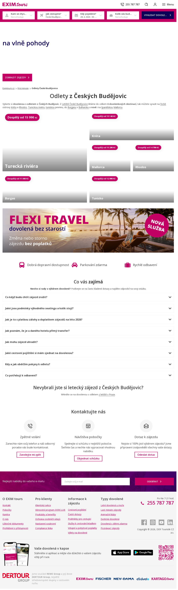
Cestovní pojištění (77, 509)
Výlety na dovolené (77, 532)
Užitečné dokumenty (13, 523)
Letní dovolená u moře (112, 505)
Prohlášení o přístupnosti (15, 528)
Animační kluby (108, 514)
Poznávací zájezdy (110, 528)
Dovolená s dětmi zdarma (114, 523)
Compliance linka (43, 528)
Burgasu (72, 107)
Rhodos (23, 107)
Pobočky (7, 509)
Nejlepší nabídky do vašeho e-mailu (23, 481)
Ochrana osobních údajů (47, 519)
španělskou (107, 107)
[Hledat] (146, 4)
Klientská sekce (43, 505)
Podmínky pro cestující (79, 518)
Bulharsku (84, 107)
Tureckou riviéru (36, 107)
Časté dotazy (74, 514)
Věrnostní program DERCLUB (50, 509)
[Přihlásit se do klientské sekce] (155, 4)
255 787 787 (160, 503)
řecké (163, 103)
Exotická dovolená (110, 519)
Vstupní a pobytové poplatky (82, 528)
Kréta (13, 107)
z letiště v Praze (107, 394)
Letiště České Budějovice (75, 103)
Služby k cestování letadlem (82, 523)
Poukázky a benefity (45, 514)
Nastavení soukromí (45, 523)
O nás (6, 519)
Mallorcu (118, 107)
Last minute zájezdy (111, 509)
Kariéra (6, 514)
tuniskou (50, 107)
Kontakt (7, 505)
